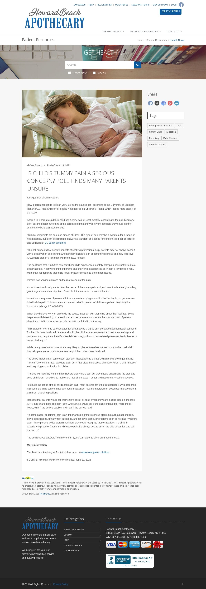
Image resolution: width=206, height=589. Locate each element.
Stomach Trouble (157, 144)
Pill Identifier (104, 5)
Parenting (154, 138)
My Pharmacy (112, 31)
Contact (173, 31)
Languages (79, 5)
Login (174, 5)
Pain (179, 125)
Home (140, 40)
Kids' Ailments (170, 138)
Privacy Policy (71, 551)
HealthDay (45, 493)
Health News (78, 72)
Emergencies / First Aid (160, 125)
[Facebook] (181, 4)
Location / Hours (140, 5)
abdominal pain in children (95, 452)
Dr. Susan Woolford (55, 242)
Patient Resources (144, 31)
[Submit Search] (137, 65)
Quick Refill (121, 5)
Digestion (171, 132)
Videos (99, 72)
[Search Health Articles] (99, 65)
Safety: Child (155, 132)
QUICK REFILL (171, 11)
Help (91, 5)
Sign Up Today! (160, 5)
